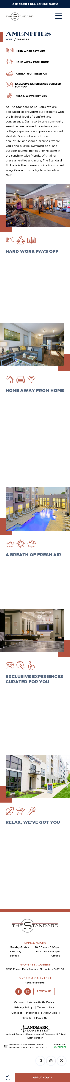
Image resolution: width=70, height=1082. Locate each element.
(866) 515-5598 (35, 982)
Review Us (44, 991)
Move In (27, 1018)
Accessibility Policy (42, 1002)
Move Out (42, 1018)
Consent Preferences (25, 1012)
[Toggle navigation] (55, 16)
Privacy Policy (23, 1007)
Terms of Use (46, 1007)
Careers (19, 1002)
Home (9, 39)
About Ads (50, 1012)
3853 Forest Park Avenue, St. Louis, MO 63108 (35, 969)
